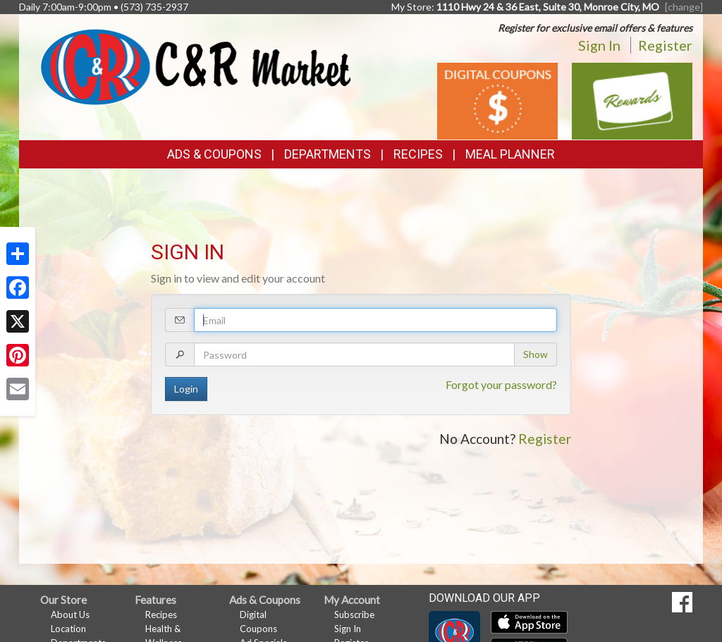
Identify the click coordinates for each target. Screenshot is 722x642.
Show (535, 354)
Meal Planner (510, 154)
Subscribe (354, 614)
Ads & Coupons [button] (214, 154)
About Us (70, 614)
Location (68, 628)
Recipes (418, 154)
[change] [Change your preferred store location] (684, 7)
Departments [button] (327, 154)
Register (665, 45)
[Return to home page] (195, 65)
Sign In (599, 45)
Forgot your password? (501, 384)
